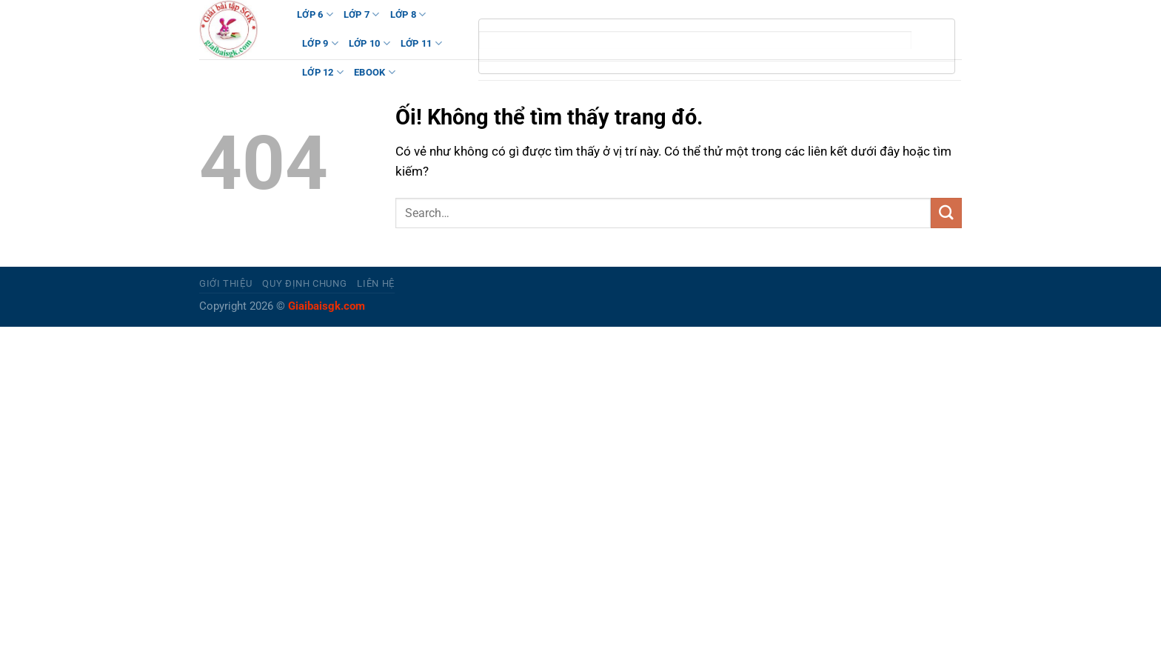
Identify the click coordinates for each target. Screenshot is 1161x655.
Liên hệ (376, 283)
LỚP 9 (320, 43)
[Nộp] (946, 213)
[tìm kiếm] (695, 40)
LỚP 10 (369, 43)
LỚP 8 (408, 14)
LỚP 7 (362, 14)
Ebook (374, 72)
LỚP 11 (421, 43)
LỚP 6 (315, 14)
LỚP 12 (323, 72)
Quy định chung (304, 283)
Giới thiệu (225, 283)
